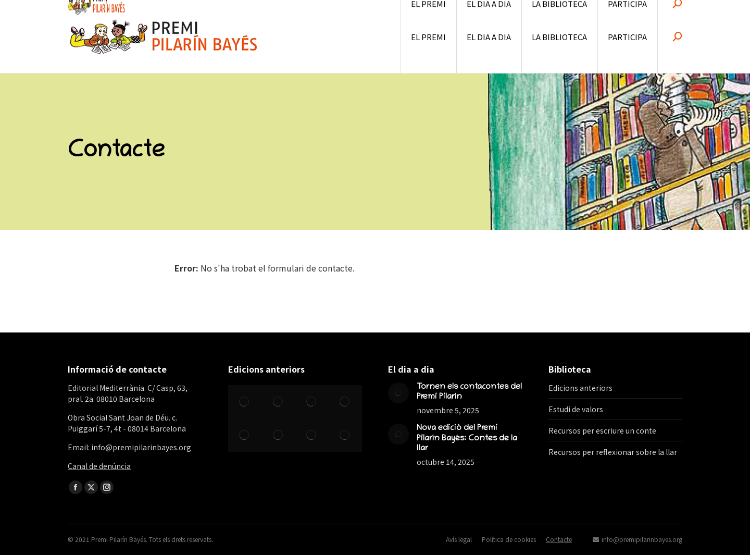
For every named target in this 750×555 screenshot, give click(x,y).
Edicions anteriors (580, 388)
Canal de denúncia (99, 466)
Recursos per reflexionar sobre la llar (612, 452)
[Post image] (398, 393)
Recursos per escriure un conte (602, 430)
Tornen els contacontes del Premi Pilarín (469, 392)
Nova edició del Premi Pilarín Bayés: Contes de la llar (467, 438)
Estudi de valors (575, 409)
